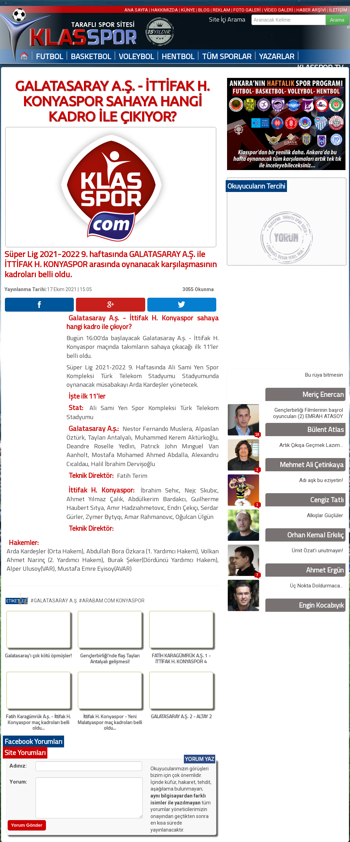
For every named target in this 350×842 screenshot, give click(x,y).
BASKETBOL (91, 56)
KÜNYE (188, 10)
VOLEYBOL (136, 56)
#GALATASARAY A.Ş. (54, 600)
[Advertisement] (35, 417)
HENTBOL (178, 56)
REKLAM (221, 10)
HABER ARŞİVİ (311, 10)
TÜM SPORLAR (226, 56)
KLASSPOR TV (320, 67)
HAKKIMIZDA (164, 10)
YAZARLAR (276, 56)
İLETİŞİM (338, 10)
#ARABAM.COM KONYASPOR (112, 600)
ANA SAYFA (136, 10)
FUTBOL (49, 56)
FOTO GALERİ (247, 10)
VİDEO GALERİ (278, 10)
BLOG (204, 10)
